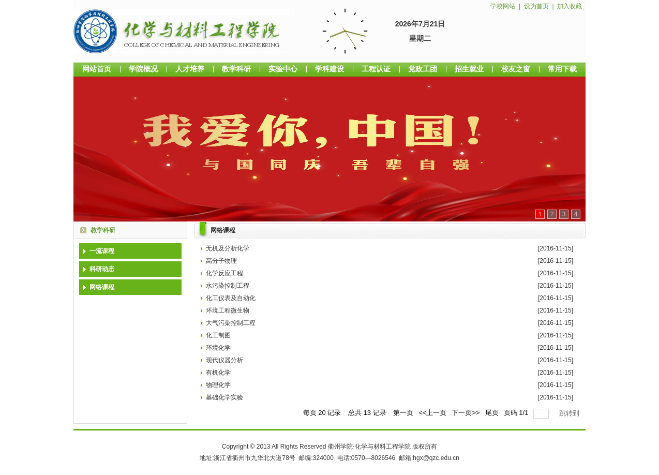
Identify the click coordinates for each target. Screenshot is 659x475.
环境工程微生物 (227, 310)
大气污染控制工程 (231, 322)
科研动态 (101, 269)
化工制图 (218, 335)
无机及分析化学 (227, 248)
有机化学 (218, 372)
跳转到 (570, 413)
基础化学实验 (224, 397)
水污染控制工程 (227, 285)
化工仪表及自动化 (231, 298)
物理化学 (218, 385)
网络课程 (101, 287)
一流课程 (101, 251)
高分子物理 (221, 260)
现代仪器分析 (224, 360)
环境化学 (218, 347)
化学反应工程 (224, 273)
